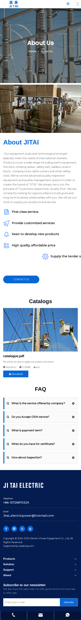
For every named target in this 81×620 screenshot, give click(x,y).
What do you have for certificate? (31, 444)
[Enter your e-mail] (30, 602)
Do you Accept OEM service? (28, 417)
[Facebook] (6, 529)
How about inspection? (24, 457)
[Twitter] (22, 529)
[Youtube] (30, 529)
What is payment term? (25, 430)
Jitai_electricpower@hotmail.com (28, 515)
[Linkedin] (14, 529)
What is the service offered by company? (36, 403)
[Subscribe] (69, 602)
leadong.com (26, 546)
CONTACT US (21, 279)
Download (16, 374)
